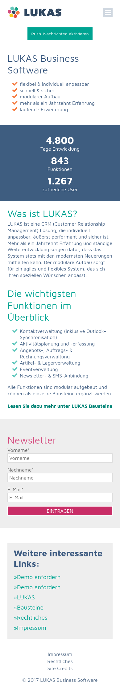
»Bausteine (28, 607)
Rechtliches (59, 661)
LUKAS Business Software (68, 680)
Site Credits (59, 668)
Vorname (18, 450)
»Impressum (30, 627)
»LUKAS (24, 597)
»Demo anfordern (37, 576)
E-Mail (15, 489)
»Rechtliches (30, 617)
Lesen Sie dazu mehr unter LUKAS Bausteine (59, 406)
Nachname (20, 469)
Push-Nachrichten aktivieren (60, 33)
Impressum (60, 654)
